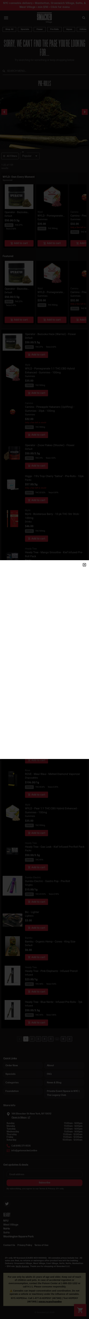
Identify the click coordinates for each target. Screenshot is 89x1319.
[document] (44, 659)
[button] (84, 564)
